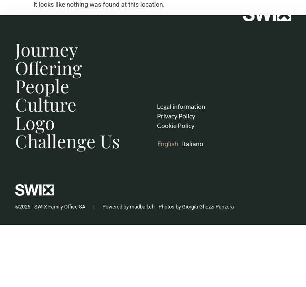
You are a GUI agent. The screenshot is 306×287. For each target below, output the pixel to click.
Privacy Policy (176, 116)
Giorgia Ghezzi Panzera (208, 207)
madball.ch (142, 207)
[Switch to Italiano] (194, 144)
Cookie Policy (175, 125)
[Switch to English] (169, 144)
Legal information (181, 106)
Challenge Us (67, 141)
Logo (35, 122)
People (42, 86)
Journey (46, 49)
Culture (45, 104)
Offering (48, 67)
